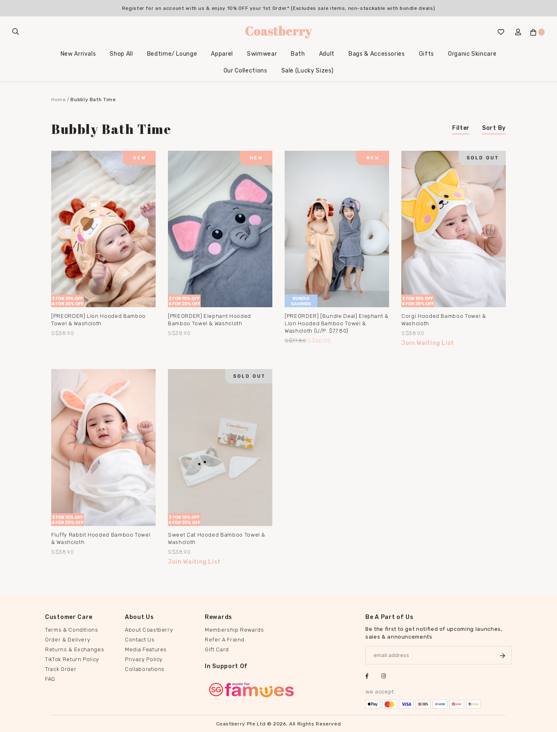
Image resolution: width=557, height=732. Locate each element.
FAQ (50, 679)
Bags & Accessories (377, 53)
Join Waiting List (427, 343)
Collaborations (145, 669)
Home (58, 99)
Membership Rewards (234, 630)
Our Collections (245, 70)
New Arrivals (78, 53)
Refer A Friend (225, 640)
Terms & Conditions (71, 630)
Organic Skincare (472, 53)
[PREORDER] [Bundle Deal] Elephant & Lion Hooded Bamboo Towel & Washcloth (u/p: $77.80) (337, 323)
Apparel (222, 53)
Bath (298, 53)
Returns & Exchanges (74, 649)
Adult (327, 53)
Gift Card (217, 649)
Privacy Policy (144, 659)
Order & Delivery (67, 640)
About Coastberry (149, 630)
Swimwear (262, 53)
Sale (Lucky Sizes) (307, 70)
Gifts (426, 53)
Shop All (121, 53)
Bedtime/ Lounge (172, 53)
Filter (461, 128)
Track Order (60, 669)
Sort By (494, 128)
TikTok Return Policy (72, 659)
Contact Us (140, 640)
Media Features (146, 649)
